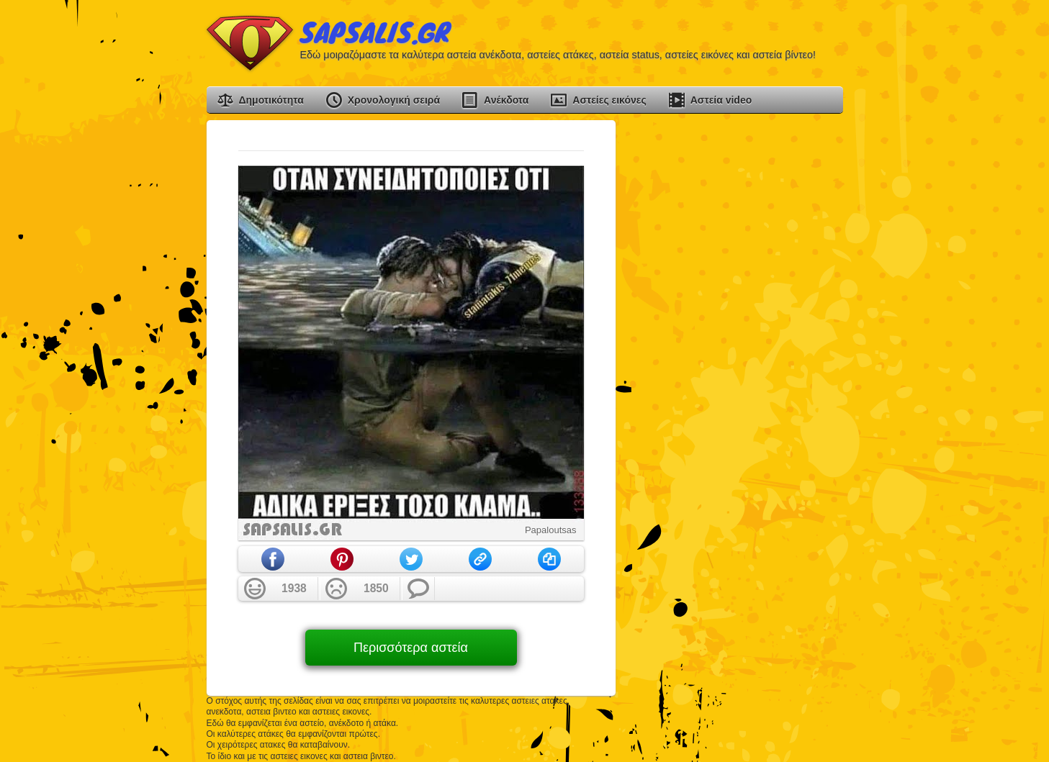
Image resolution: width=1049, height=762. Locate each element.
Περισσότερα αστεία (411, 647)
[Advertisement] (735, 336)
